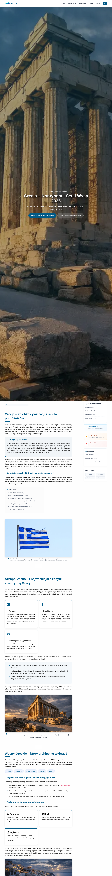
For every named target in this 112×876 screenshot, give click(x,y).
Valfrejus (100, 478)
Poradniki (82, 3)
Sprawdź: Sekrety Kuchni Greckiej (42, 215)
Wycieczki (72, 3)
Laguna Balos (89, 407)
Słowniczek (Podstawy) (92, 458)
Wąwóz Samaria (90, 414)
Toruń (90, 474)
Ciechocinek (90, 478)
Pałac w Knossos (65, 785)
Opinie (98, 3)
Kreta (63, 3)
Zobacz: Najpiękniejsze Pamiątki (71, 215)
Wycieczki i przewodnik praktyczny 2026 (20, 506)
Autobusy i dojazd (90, 454)
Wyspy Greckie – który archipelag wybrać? (20, 498)
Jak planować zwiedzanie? (93, 462)
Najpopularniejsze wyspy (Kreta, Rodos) (23, 501)
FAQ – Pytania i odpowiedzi (16, 509)
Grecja (91, 3)
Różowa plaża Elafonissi (92, 411)
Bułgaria (101, 474)
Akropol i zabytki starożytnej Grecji (18, 495)
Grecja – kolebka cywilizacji (16, 492)
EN (105, 3)
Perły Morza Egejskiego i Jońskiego (21, 504)
